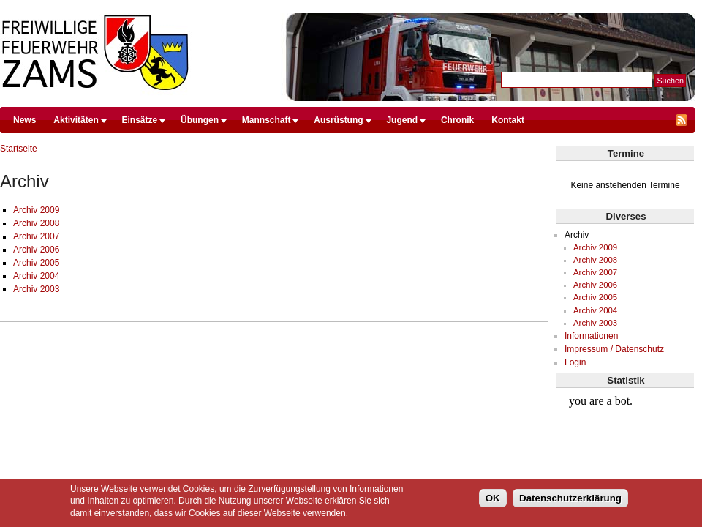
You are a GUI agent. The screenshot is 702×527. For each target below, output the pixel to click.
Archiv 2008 (36, 223)
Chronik (457, 120)
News (24, 120)
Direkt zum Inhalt (347, 6)
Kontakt (507, 120)
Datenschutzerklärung (570, 498)
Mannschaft (266, 120)
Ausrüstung (338, 120)
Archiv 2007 (36, 236)
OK (493, 498)
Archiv (577, 235)
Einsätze (140, 120)
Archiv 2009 (36, 210)
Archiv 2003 (36, 289)
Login (575, 362)
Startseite (18, 148)
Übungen (200, 120)
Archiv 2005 (36, 263)
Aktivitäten (75, 120)
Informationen (591, 336)
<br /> (625, 443)
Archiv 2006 (36, 249)
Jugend (402, 120)
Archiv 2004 (36, 276)
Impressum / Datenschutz (614, 349)
